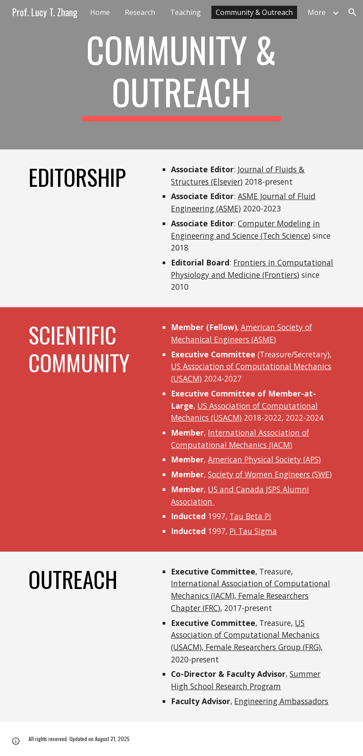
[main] (181, 75)
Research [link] (140, 12)
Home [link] (100, 12)
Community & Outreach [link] (254, 12)
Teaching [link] (185, 12)
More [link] (317, 12)
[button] (352, 12)
